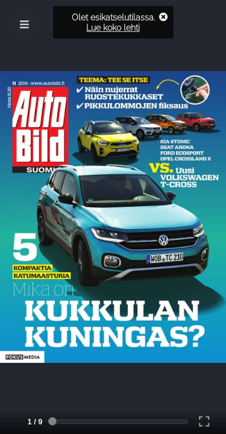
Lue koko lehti (113, 27)
